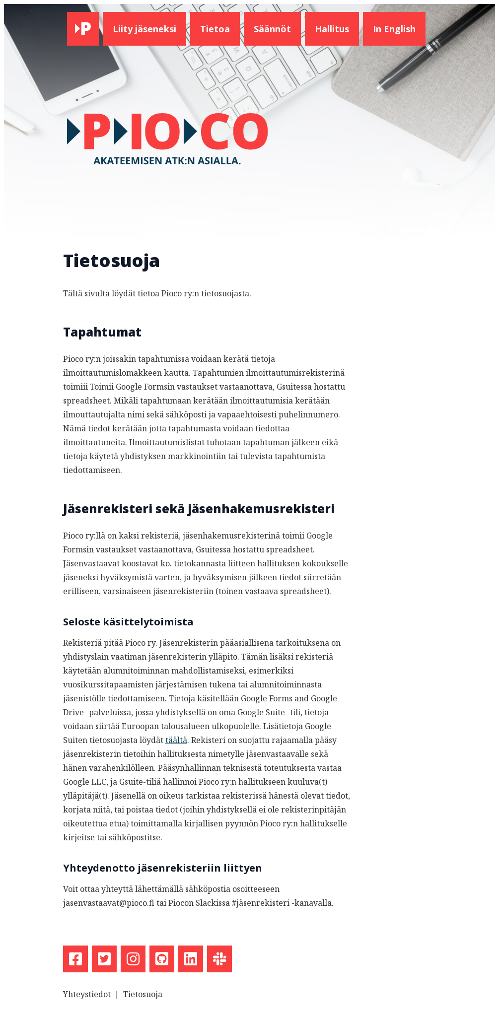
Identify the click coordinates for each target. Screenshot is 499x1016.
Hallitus (332, 29)
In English (394, 29)
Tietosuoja (142, 994)
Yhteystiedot (87, 994)
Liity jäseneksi (144, 29)
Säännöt (272, 29)
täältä (176, 740)
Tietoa (215, 29)
